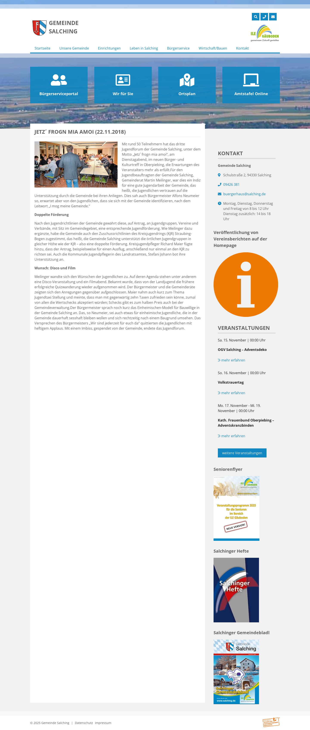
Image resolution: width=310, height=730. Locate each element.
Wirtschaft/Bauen (213, 48)
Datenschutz (84, 723)
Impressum (103, 723)
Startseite (42, 48)
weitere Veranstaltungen (242, 453)
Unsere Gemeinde (74, 48)
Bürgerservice (178, 48)
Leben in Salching (144, 48)
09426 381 (231, 184)
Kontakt (242, 48)
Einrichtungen (109, 48)
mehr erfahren (231, 360)
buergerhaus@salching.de (244, 194)
